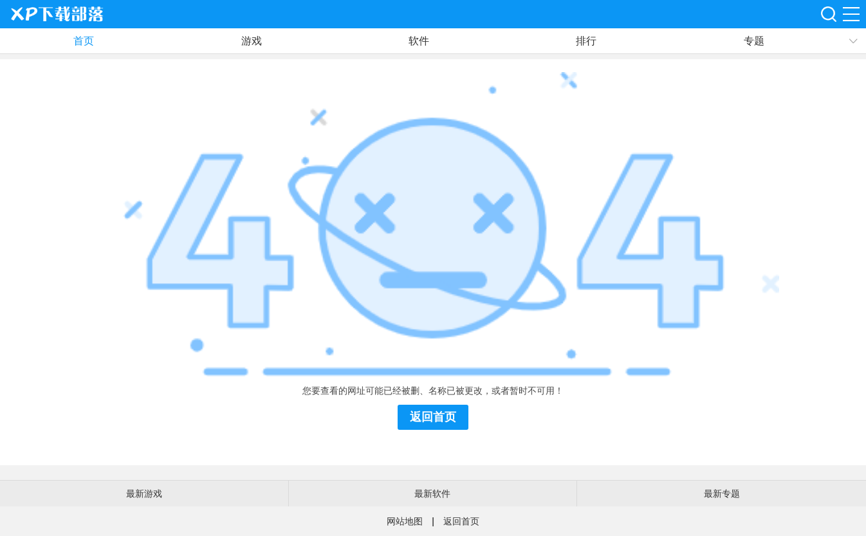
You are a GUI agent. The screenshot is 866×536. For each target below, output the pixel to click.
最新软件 (432, 493)
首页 (83, 40)
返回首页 (433, 417)
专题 (754, 40)
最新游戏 (144, 493)
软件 (419, 40)
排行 (586, 40)
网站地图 (405, 521)
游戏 (251, 40)
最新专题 (722, 493)
